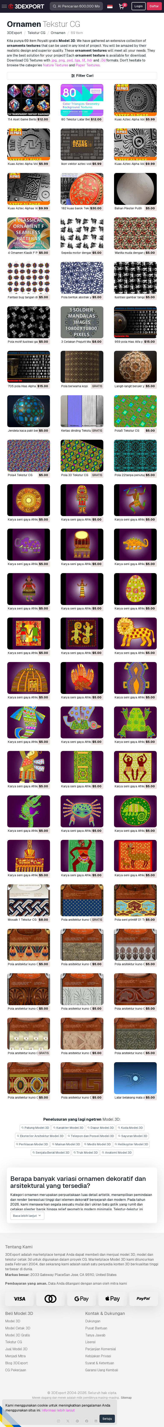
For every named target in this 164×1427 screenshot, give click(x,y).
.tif (83, 60)
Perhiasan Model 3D (32, 1144)
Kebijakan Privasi (98, 1356)
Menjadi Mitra (15, 1356)
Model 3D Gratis (17, 1335)
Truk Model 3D (85, 1152)
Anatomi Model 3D (117, 1152)
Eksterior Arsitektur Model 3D (40, 1136)
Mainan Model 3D (66, 1144)
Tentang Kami (18, 1247)
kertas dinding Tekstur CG (79, 430)
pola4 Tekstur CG (20, 475)
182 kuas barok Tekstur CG (80, 208)
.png (61, 60)
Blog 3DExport (16, 1363)
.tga (77, 60)
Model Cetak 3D (17, 1328)
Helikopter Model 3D (131, 1144)
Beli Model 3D (19, 1313)
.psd (69, 60)
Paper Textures (88, 65)
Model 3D (12, 1321)
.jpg (54, 60)
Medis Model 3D (97, 1144)
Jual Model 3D (16, 1349)
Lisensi (90, 1342)
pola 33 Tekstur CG (74, 475)
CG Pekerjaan (15, 1370)
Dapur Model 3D (100, 1128)
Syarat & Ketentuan (99, 1363)
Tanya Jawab (95, 1335)
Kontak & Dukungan (105, 1313)
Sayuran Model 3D (132, 1136)
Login (139, 6)
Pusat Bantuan (96, 1328)
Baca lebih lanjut (27, 1216)
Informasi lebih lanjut (58, 1410)
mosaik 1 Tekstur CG (22, 920)
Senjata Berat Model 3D (50, 1152)
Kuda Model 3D (130, 1128)
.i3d (102, 60)
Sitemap (126, 1398)
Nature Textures (55, 65)
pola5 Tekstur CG (127, 430)
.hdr (89, 60)
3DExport (12, 1254)
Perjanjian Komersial (100, 1349)
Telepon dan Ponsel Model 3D (90, 1136)
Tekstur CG (13, 1342)
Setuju (107, 1419)
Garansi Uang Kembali (101, 1370)
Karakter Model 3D (68, 1128)
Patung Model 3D (35, 1128)
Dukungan (92, 1321)
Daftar (154, 6)
